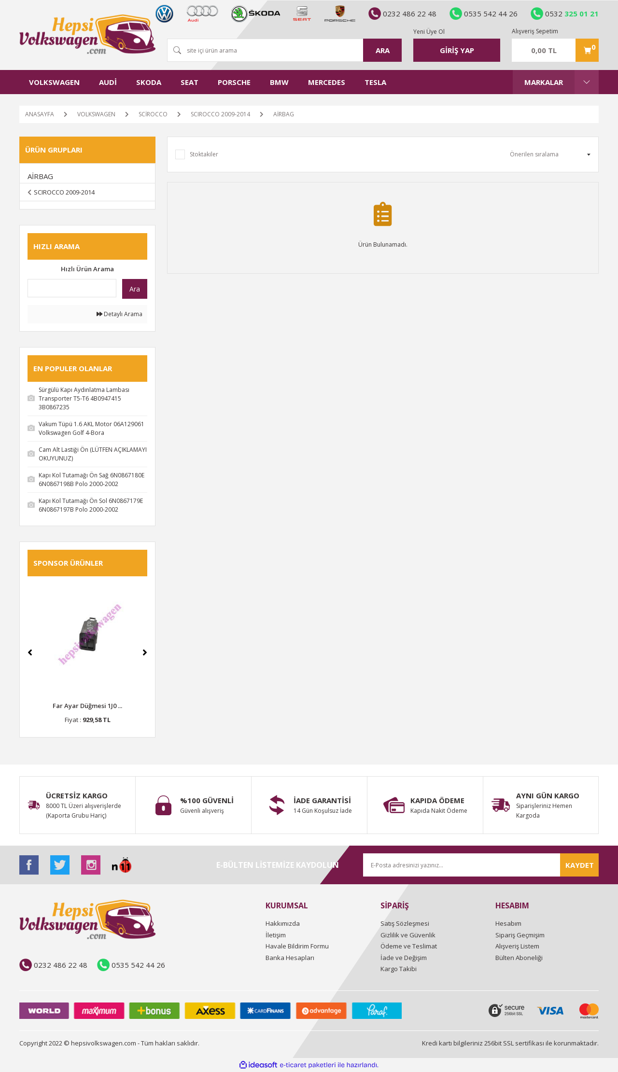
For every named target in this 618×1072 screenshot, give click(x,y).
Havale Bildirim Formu (297, 946)
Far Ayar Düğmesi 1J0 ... (87, 705)
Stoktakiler (204, 154)
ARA (383, 50)
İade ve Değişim (403, 957)
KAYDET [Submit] (579, 865)
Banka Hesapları (290, 957)
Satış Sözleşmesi (404, 923)
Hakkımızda (283, 923)
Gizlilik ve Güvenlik (407, 935)
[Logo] (87, 34)
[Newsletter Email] (481, 865)
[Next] (144, 652)
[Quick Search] (72, 288)
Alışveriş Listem (517, 946)
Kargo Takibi (398, 968)
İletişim (276, 935)
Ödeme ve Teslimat (408, 946)
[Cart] (555, 50)
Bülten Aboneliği (519, 957)
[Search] (284, 50)
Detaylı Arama (119, 314)
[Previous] (30, 652)
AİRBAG (283, 114)
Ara (134, 288)
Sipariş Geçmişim (520, 935)
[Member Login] (456, 50)
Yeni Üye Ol (429, 32)
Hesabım (508, 923)
